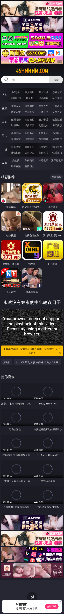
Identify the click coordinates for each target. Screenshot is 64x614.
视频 (4, 108)
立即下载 (51, 606)
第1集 (6, 362)
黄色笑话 (43, 152)
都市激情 (16, 146)
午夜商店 (29, 160)
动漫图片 (57, 133)
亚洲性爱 (16, 119)
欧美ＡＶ (43, 106)
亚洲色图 (29, 133)
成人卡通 (43, 119)
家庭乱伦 (29, 146)
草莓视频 (43, 160)
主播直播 (43, 111)
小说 (4, 149)
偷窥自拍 (16, 133)
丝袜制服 (29, 111)
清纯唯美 (29, 139)
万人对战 (43, 92)
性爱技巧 (57, 152)
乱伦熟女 (43, 125)
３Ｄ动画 (57, 106)
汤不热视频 (57, 160)
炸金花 (29, 98)
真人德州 (29, 92)
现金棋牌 (43, 98)
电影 (4, 122)
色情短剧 (29, 166)
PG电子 (16, 92)
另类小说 (29, 152)
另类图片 (57, 139)
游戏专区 (57, 92)
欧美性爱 (57, 119)
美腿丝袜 (16, 139)
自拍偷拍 (29, 106)
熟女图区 (43, 139)
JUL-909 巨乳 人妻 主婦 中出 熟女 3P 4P (37, 362)
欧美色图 (43, 133)
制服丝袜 (16, 125)
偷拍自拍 (29, 119)
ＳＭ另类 (57, 111)
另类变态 (57, 125)
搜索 (56, 79)
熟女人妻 (16, 111)
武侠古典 (57, 146)
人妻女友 (43, 146)
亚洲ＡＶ (16, 106)
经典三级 (29, 125)
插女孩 (15, 160)
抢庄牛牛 (57, 98)
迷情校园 (16, 152)
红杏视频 (16, 166)
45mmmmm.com (32, 71)
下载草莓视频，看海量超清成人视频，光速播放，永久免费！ (32, 351)
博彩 (4, 95)
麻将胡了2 (15, 98)
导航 (4, 163)
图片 (4, 135)
